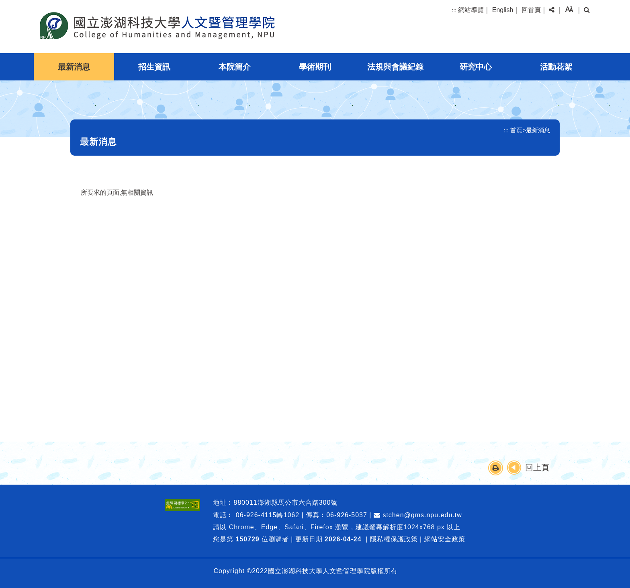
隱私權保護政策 (394, 539)
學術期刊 (315, 66)
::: (454, 10)
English (502, 9)
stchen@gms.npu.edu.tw (418, 515)
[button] (551, 10)
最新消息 (74, 66)
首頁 (516, 130)
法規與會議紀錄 (395, 66)
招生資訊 (154, 66)
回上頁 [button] (537, 467)
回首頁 (531, 9)
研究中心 (476, 66)
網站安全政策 (444, 539)
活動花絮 (556, 66)
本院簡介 (235, 66)
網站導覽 (471, 9)
